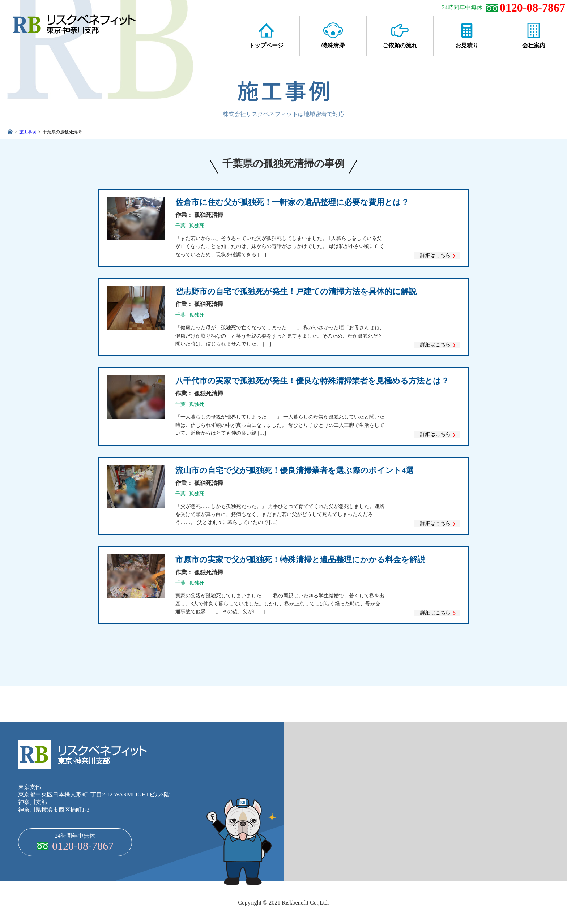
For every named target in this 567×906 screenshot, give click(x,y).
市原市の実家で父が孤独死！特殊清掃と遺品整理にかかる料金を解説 (300, 559)
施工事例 (28, 131)
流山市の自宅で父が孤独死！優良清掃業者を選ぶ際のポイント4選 (294, 470)
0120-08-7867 (532, 7)
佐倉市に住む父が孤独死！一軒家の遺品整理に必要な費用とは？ (292, 202)
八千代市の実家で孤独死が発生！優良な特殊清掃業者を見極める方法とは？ (312, 380)
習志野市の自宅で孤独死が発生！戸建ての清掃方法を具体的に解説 (296, 291)
